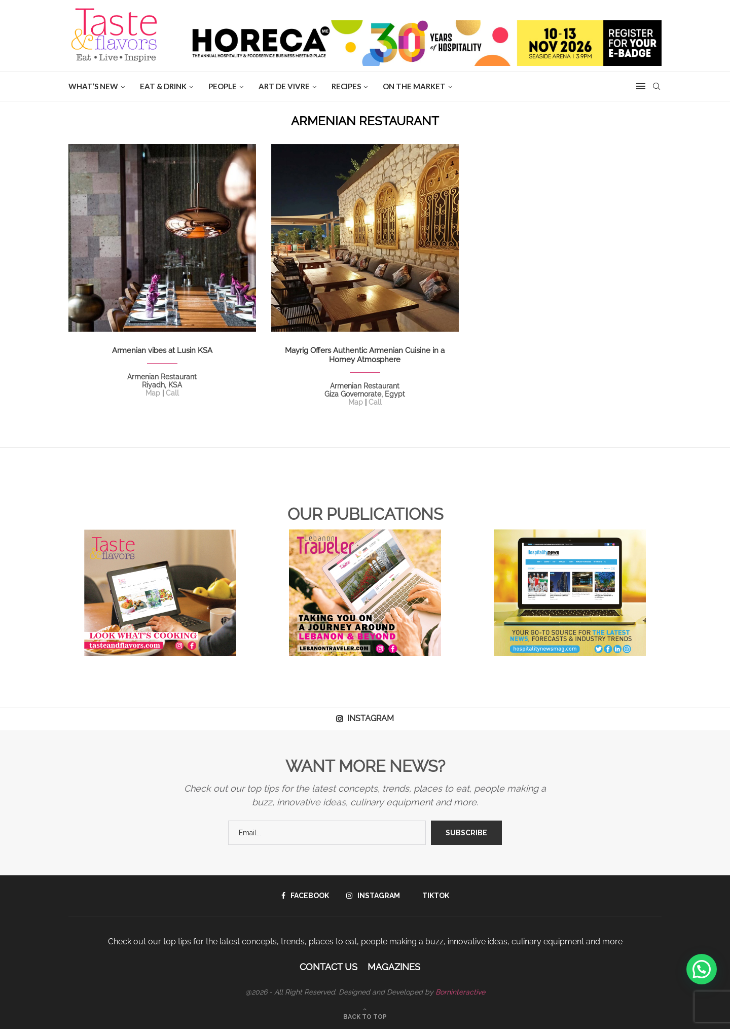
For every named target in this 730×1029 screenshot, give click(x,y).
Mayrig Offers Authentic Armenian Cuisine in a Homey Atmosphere (365, 355)
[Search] (656, 86)
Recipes (346, 86)
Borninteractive (460, 992)
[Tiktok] (433, 896)
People (222, 86)
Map (152, 393)
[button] (701, 969)
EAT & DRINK (163, 86)
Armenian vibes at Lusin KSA (162, 350)
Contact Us (328, 967)
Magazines (394, 967)
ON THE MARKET (414, 86)
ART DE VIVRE (284, 86)
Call (172, 393)
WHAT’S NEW (93, 86)
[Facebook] (305, 896)
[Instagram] (373, 896)
